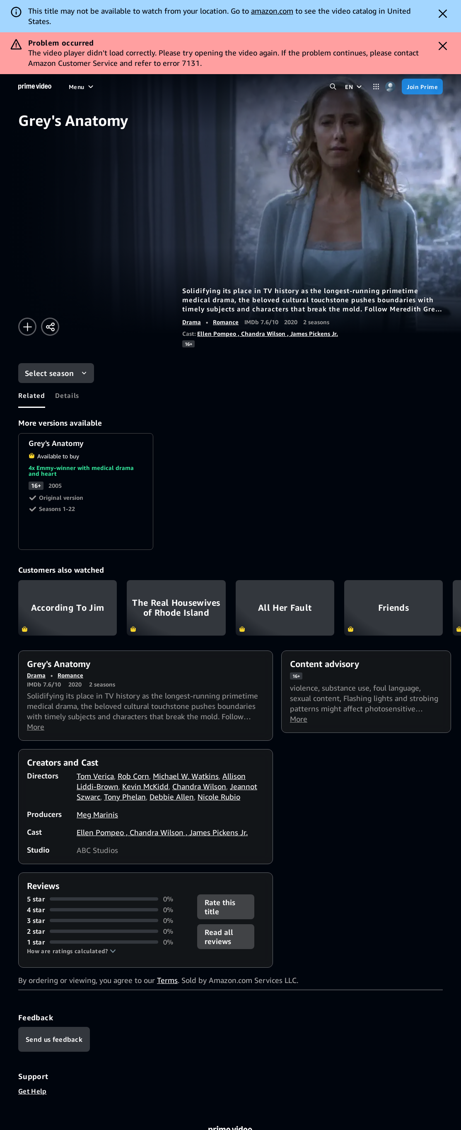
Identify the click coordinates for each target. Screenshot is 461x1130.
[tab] (31, 395)
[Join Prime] (422, 86)
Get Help (32, 1091)
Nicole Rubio (219, 796)
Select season (49, 373)
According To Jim (67, 608)
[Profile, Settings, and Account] (390, 87)
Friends (393, 608)
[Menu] (82, 86)
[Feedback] (54, 1039)
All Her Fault (285, 608)
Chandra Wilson (199, 786)
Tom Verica (95, 776)
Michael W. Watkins (186, 776)
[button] (71, 951)
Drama (191, 321)
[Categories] (376, 87)
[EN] (354, 86)
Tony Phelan (125, 796)
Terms (167, 980)
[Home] (34, 86)
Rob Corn (133, 776)
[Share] (50, 327)
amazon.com (272, 10)
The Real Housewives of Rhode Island (176, 608)
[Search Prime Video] (333, 87)
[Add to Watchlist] (27, 327)
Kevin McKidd (145, 786)
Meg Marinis (97, 814)
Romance (226, 321)
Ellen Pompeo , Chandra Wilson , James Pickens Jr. (267, 333)
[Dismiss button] (442, 14)
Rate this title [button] (220, 907)
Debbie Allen (172, 796)
